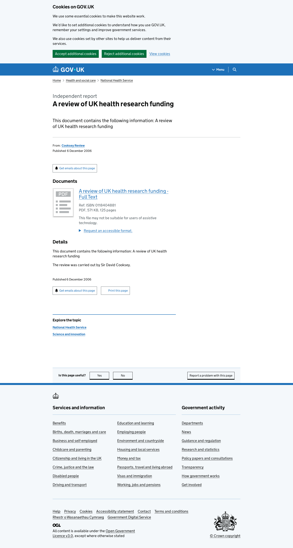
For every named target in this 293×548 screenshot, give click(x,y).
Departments (192, 423)
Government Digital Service (129, 517)
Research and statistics (200, 449)
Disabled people (66, 476)
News (186, 432)
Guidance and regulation (201, 440)
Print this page (118, 290)
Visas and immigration (134, 476)
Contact (144, 511)
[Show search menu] (234, 70)
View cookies (159, 54)
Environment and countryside (140, 440)
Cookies (86, 511)
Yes (103, 375)
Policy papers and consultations (207, 458)
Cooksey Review (73, 145)
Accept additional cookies (75, 53)
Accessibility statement (115, 511)
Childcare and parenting (72, 449)
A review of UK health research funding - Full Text (123, 194)
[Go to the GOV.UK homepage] (68, 69)
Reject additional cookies (124, 53)
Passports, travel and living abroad (145, 467)
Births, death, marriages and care (79, 432)
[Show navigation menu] (218, 70)
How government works (201, 476)
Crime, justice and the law (73, 467)
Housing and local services (138, 449)
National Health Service (117, 80)
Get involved (192, 484)
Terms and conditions (171, 511)
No (127, 375)
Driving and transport (70, 484)
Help (56, 511)
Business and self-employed (75, 440)
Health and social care (81, 80)
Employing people (131, 432)
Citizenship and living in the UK (77, 458)
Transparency (193, 467)
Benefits (59, 423)
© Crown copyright (225, 536)
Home (57, 80)
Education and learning (135, 423)
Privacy (70, 511)
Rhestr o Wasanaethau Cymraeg (78, 517)
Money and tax (129, 458)
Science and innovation (69, 334)
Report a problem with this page (211, 375)
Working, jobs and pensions (139, 484)
